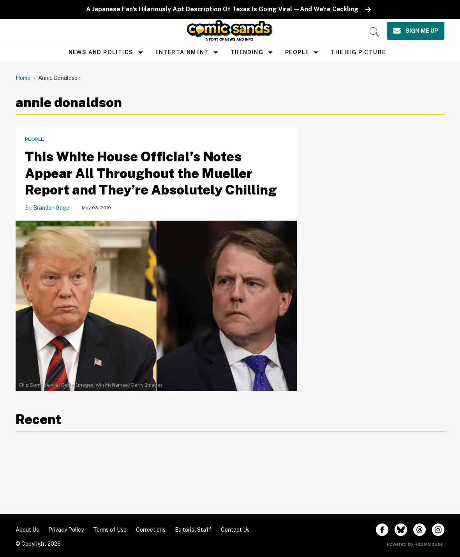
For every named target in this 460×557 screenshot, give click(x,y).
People (297, 52)
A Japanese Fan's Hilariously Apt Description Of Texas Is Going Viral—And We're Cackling (222, 9)
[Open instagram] (438, 529)
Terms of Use (110, 530)
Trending (247, 52)
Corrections (151, 530)
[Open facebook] (382, 529)
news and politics (101, 52)
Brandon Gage (51, 208)
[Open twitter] (401, 529)
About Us (27, 530)
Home (23, 78)
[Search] (374, 32)
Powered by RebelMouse (415, 544)
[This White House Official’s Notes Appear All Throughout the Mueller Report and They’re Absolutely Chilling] (156, 300)
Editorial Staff (193, 530)
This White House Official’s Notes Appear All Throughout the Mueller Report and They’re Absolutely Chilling (151, 173)
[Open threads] (419, 529)
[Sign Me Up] (415, 31)
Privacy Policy (66, 530)
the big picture (358, 52)
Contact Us (235, 530)
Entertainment (182, 52)
